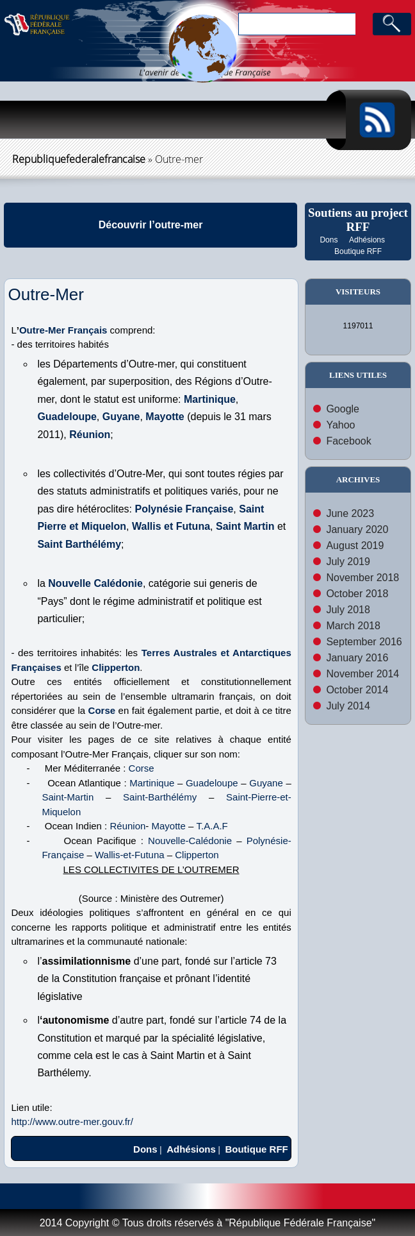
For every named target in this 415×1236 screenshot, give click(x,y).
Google (342, 408)
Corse (102, 710)
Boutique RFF (358, 251)
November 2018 (362, 577)
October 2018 (357, 593)
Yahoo (340, 424)
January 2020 (357, 529)
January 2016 (357, 657)
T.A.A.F (212, 825)
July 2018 (348, 609)
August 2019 (355, 545)
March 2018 (353, 625)
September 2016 (364, 641)
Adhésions (367, 239)
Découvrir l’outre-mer (151, 224)
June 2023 (350, 513)
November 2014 (362, 673)
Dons (329, 239)
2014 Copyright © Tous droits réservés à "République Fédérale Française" (207, 1222)
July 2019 (348, 561)
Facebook (348, 441)
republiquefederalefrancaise (78, 159)
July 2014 (348, 705)
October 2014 (357, 689)
